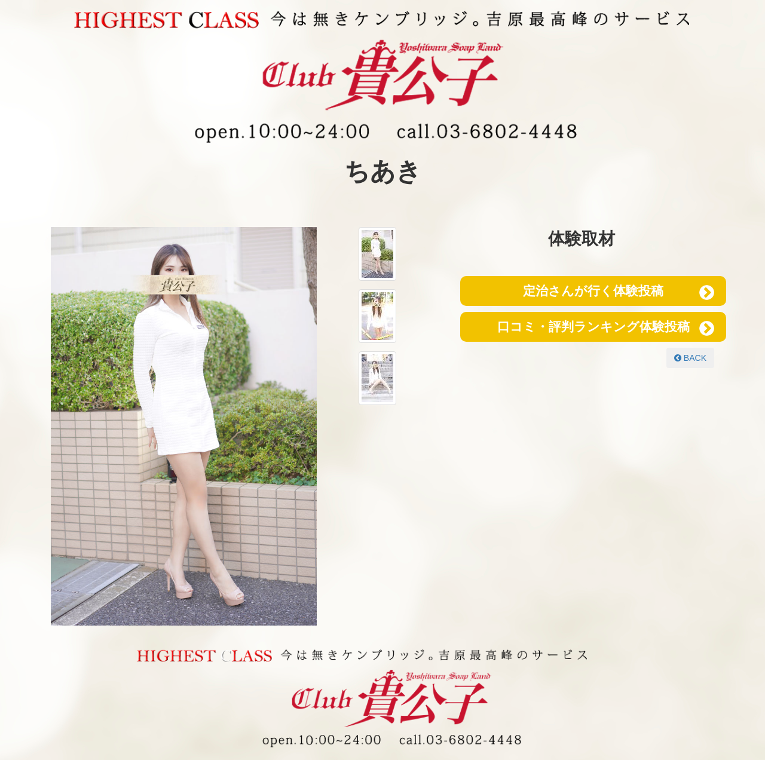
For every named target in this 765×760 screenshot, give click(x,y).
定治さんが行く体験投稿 (593, 291)
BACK (690, 358)
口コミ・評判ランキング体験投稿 (593, 326)
